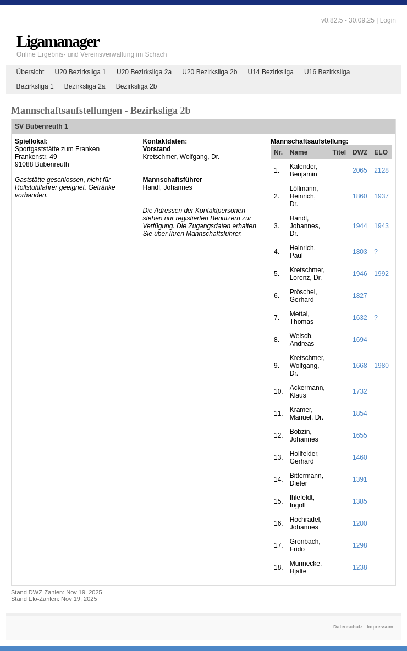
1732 (360, 391)
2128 (381, 170)
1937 (381, 196)
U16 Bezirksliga (327, 72)
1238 (360, 567)
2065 (360, 170)
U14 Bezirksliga (271, 72)
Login (388, 20)
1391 (360, 479)
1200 (360, 523)
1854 (360, 413)
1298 (360, 545)
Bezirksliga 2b (136, 86)
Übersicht (30, 72)
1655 (360, 435)
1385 (360, 501)
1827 (360, 296)
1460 (360, 457)
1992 (381, 274)
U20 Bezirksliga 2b (209, 72)
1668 (360, 365)
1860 (360, 196)
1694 (360, 340)
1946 (360, 274)
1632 (360, 318)
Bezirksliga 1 (35, 86)
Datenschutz (348, 627)
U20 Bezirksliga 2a (144, 72)
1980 (381, 365)
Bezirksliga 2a (85, 86)
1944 (360, 226)
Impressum (380, 627)
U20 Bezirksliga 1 (80, 72)
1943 (381, 226)
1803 (360, 252)
